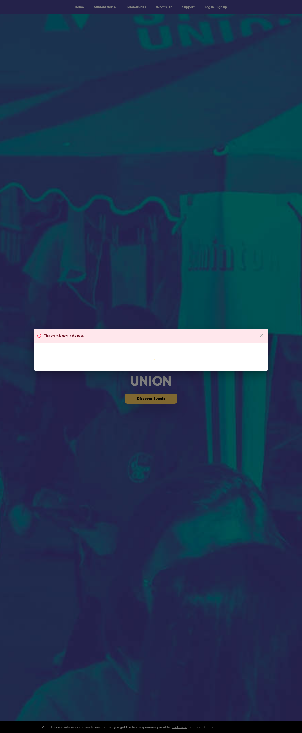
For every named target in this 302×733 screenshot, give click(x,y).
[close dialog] (262, 335)
